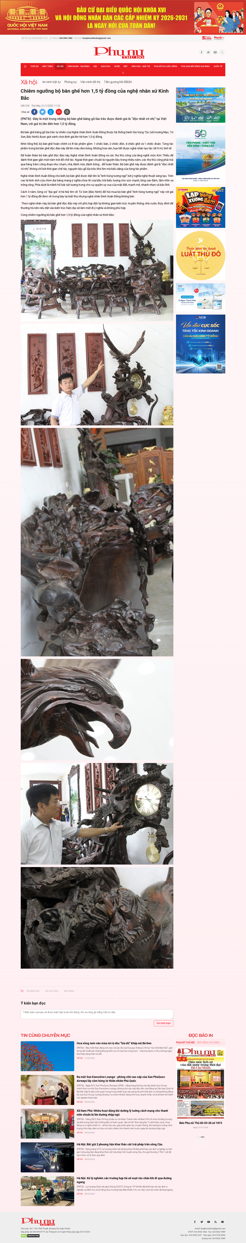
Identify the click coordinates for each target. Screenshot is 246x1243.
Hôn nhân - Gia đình (78, 66)
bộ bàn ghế (33, 991)
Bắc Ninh (69, 991)
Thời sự (34, 66)
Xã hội (60, 66)
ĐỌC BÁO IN (201, 1035)
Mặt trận (47, 66)
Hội (95, 66)
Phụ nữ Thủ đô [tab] (185, 1042)
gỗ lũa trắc (52, 991)
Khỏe (117, 66)
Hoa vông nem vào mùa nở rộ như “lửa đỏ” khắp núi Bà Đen (114, 1043)
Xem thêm (200, 1142)
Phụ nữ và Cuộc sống (165, 66)
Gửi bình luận (164, 1023)
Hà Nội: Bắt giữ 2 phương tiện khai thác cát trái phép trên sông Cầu (119, 1144)
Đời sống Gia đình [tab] (208, 1042)
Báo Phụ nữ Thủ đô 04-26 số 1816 (200, 1123)
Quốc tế (218, 66)
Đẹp (126, 66)
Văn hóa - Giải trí (140, 66)
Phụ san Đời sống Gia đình (195, 66)
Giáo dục (105, 66)
